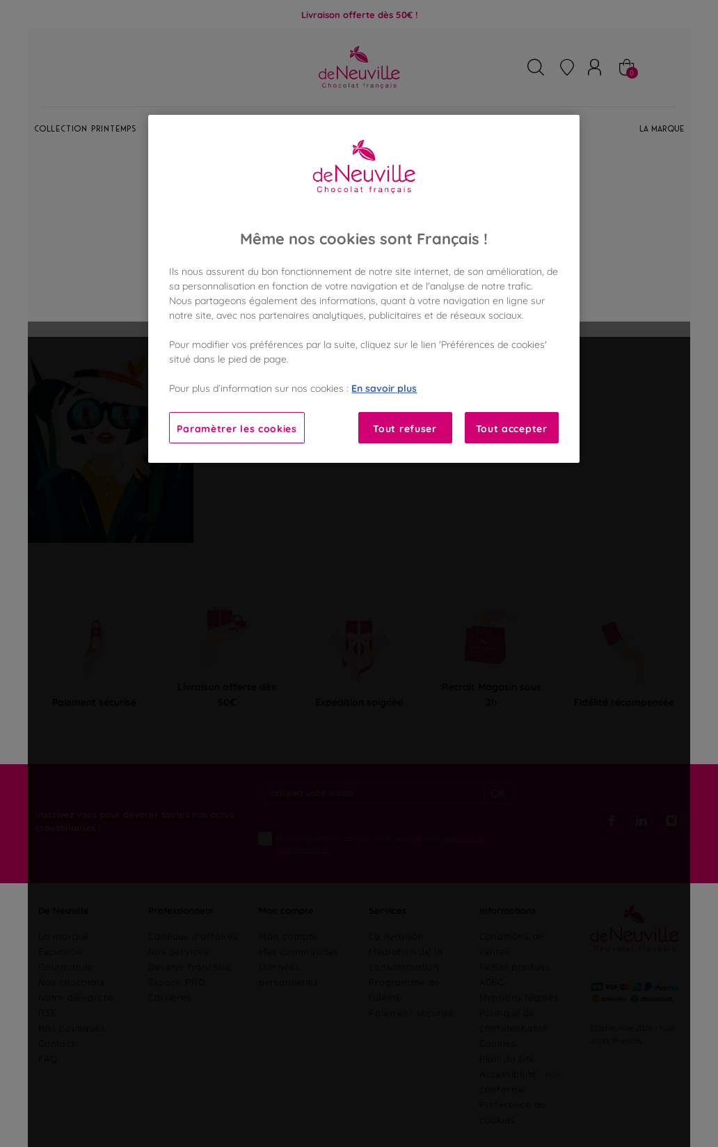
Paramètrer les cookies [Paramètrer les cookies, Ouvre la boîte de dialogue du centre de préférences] (236, 427)
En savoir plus (384, 387)
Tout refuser (404, 427)
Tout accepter (512, 427)
